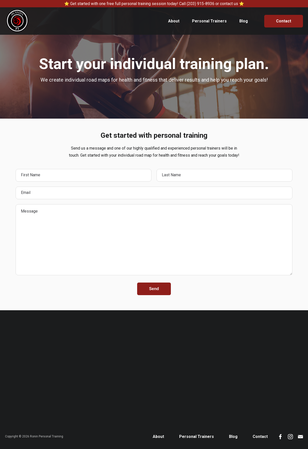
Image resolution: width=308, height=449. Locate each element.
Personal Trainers (209, 21)
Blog (243, 21)
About (173, 21)
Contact (283, 21)
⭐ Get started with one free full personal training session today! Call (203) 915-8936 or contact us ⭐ (154, 3)
